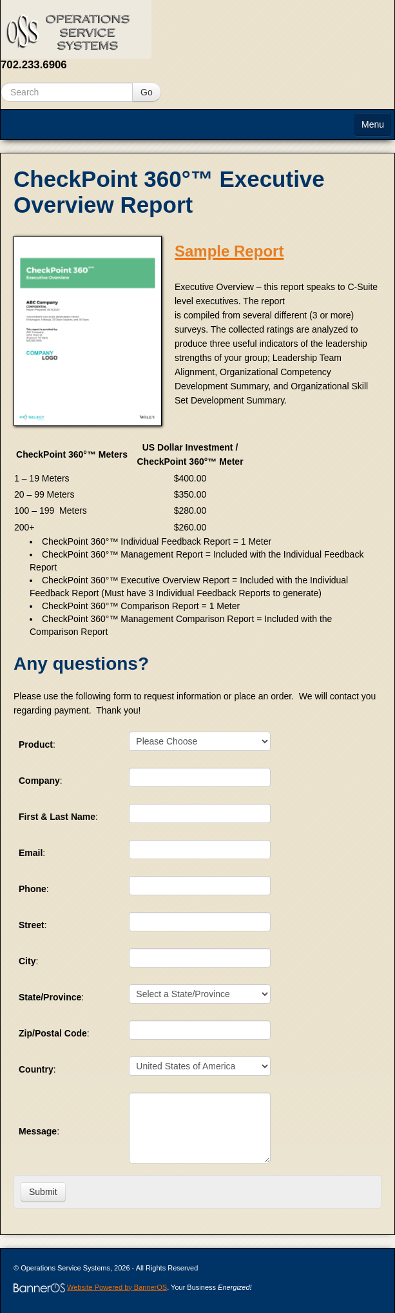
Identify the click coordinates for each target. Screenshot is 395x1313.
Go (146, 92)
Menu (372, 124)
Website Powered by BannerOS (117, 1287)
